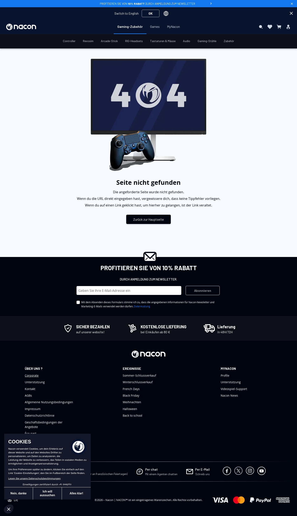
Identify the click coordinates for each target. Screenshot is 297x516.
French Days (131, 389)
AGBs (28, 395)
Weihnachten (132, 402)
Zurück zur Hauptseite (148, 219)
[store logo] (21, 26)
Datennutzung (142, 306)
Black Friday (131, 395)
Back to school (132, 415)
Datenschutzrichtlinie (39, 415)
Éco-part (30, 433)
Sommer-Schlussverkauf (139, 375)
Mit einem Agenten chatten (161, 474)
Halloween (130, 409)
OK (150, 13)
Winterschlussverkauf (138, 382)
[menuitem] (130, 26)
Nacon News (229, 395)
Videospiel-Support (234, 389)
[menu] (149, 27)
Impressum (32, 409)
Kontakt (30, 389)
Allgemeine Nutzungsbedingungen (49, 402)
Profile (225, 375)
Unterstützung (35, 382)
